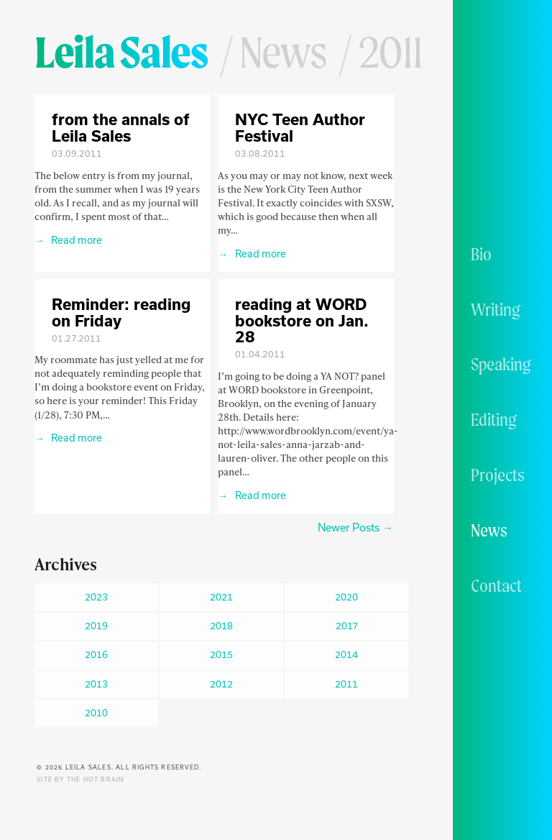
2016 (96, 654)
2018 (221, 625)
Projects (498, 474)
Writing (495, 309)
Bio (481, 254)
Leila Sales (121, 51)
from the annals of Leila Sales (121, 127)
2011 (346, 684)
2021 (221, 597)
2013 (96, 684)
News (489, 530)
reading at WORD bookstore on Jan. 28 (302, 320)
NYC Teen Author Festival (300, 127)
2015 (221, 654)
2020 (346, 597)
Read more (75, 240)
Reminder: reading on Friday (121, 312)
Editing (494, 419)
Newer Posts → (355, 527)
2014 (346, 654)
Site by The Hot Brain (80, 779)
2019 (96, 625)
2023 (96, 597)
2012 (221, 684)
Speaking (501, 364)
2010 (96, 712)
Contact (496, 585)
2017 (347, 625)
